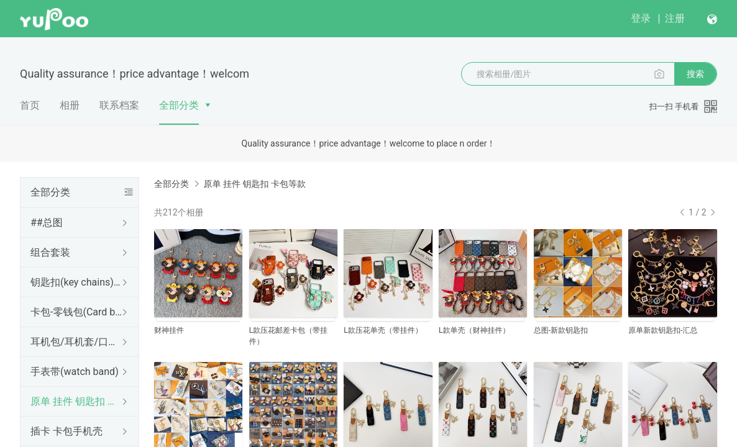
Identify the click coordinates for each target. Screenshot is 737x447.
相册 (70, 105)
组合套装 (50, 252)
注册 (675, 18)
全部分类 (179, 105)
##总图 (46, 222)
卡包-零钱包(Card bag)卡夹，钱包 (77, 312)
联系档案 (119, 105)
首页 (30, 105)
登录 (641, 18)
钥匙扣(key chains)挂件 (77, 282)
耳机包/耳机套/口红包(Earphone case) (77, 342)
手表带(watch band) (74, 371)
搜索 (695, 74)
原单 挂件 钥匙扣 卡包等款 (77, 401)
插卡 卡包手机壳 (66, 431)
